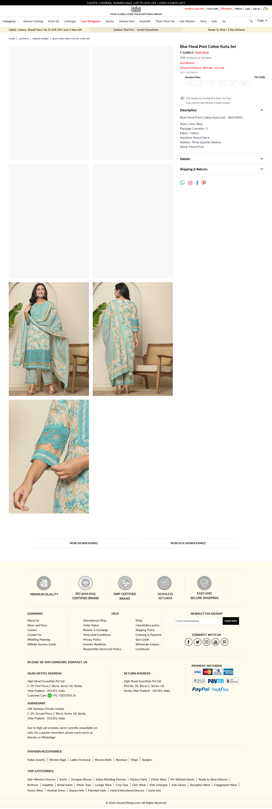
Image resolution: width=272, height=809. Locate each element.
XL (232, 83)
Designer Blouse (81, 779)
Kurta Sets (154, 790)
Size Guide (259, 77)
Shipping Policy (145, 630)
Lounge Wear (103, 785)
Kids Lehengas (159, 785)
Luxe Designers (91, 21)
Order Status (91, 625)
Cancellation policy (147, 625)
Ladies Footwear (80, 759)
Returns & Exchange (95, 630)
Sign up (256, 8)
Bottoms (32, 785)
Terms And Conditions (97, 634)
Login (247, 8)
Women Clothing (33, 21)
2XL (245, 83)
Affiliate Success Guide (41, 644)
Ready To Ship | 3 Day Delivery (226, 29)
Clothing (24, 38)
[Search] (251, 21)
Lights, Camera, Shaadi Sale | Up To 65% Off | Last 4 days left (45, 29)
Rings (134, 759)
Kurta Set (53, 21)
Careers (32, 630)
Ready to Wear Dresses (213, 779)
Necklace (121, 759)
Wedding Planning (38, 639)
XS (189, 83)
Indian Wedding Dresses (111, 779)
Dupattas (47, 785)
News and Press (37, 625)
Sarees (110, 21)
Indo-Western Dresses (41, 779)
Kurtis (63, 779)
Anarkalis (144, 21)
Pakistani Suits (97, 790)
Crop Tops (122, 785)
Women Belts (103, 759)
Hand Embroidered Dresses (127, 790)
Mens (203, 21)
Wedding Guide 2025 (194, 8)
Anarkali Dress (56, 790)
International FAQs (94, 620)
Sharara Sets (127, 21)
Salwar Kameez (40, 38)
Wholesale (226, 8)
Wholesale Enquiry (147, 644)
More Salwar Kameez (84, 543)
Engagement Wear (225, 785)
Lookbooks (143, 649)
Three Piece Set (164, 21)
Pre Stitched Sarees (182, 779)
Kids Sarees (179, 785)
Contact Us (34, 634)
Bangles (147, 759)
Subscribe (231, 621)
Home (12, 38)
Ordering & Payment (148, 634)
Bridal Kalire (65, 785)
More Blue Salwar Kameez (188, 543)
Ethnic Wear (158, 779)
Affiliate (238, 8)
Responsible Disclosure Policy (102, 649)
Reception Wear (200, 785)
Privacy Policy (92, 639)
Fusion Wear (35, 790)
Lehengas (70, 21)
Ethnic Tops (84, 785)
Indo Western (187, 21)
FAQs (139, 620)
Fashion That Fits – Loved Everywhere (136, 29)
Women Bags (57, 759)
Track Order (212, 8)
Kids (214, 21)
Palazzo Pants (138, 779)
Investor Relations (94, 644)
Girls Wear (139, 785)
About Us (33, 620)
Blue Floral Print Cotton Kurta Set (71, 38)
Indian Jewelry (36, 759)
